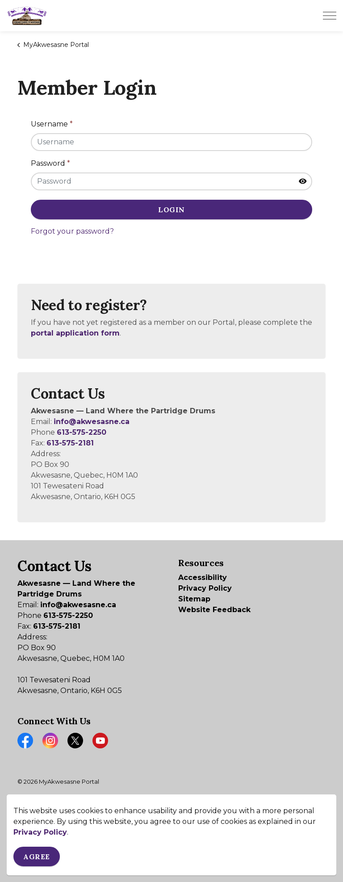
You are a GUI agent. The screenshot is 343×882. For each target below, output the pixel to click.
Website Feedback (214, 609)
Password (50, 163)
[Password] (171, 181)
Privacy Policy (40, 864)
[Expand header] (329, 15)
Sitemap (194, 599)
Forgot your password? (72, 231)
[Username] (171, 142)
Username (52, 124)
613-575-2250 (81, 432)
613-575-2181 (70, 443)
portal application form (75, 333)
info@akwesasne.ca (92, 421)
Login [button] (171, 209)
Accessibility (202, 577)
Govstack (64, 808)
